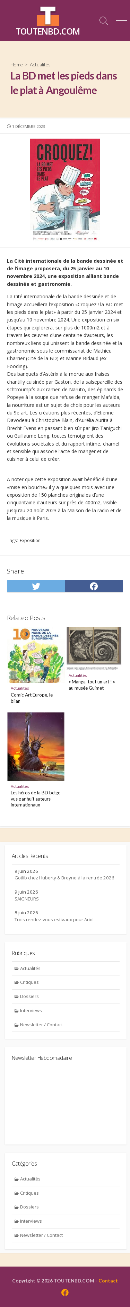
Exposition (30, 540)
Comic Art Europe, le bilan (32, 698)
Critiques (29, 982)
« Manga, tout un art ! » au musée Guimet (92, 685)
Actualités (40, 64)
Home (16, 64)
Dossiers (29, 996)
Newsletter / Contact (41, 1024)
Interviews (31, 1010)
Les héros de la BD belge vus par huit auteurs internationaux (35, 798)
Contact (108, 1280)
